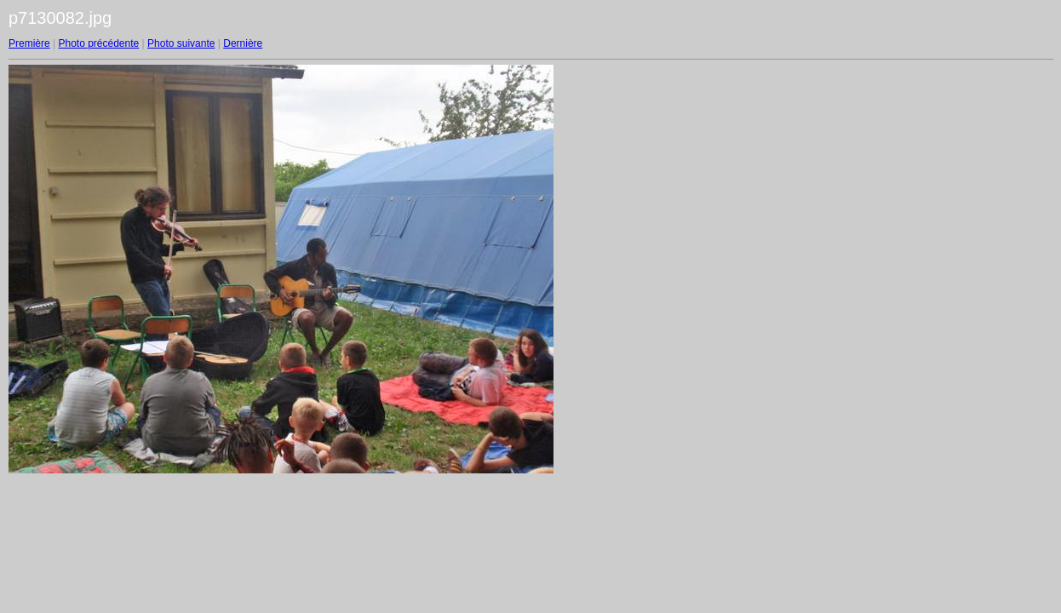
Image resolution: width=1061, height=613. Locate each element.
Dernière (242, 43)
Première (29, 43)
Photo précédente (98, 43)
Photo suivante (181, 43)
